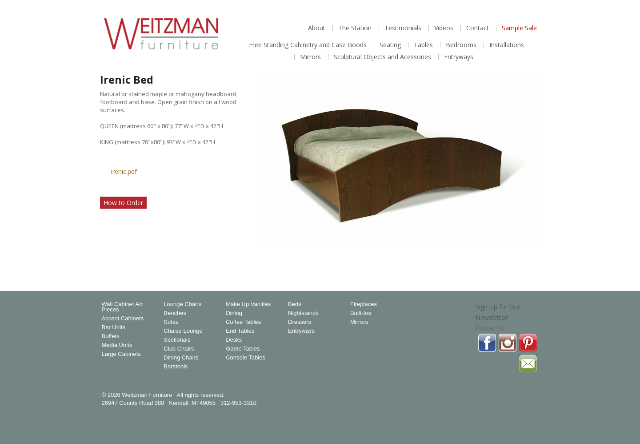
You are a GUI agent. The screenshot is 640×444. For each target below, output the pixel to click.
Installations (506, 45)
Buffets (111, 336)
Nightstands (303, 313)
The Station (355, 28)
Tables (423, 45)
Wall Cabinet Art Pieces (122, 307)
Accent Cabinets (123, 318)
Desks (234, 340)
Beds (294, 304)
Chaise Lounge (183, 331)
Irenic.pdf (124, 171)
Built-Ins (360, 313)
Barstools (176, 366)
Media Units (117, 345)
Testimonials (402, 28)
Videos (443, 28)
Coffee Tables (243, 322)
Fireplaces (363, 304)
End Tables (240, 331)
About (316, 28)
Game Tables (243, 348)
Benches (175, 313)
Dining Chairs (181, 357)
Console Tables (245, 357)
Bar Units (113, 327)
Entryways (458, 57)
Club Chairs (179, 348)
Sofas (171, 322)
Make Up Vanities (248, 304)
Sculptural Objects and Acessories (382, 57)
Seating (390, 45)
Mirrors (310, 57)
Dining (234, 313)
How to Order (123, 202)
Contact (477, 28)
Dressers (299, 322)
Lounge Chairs (182, 304)
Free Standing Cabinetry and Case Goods (308, 45)
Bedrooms (461, 45)
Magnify (528, 257)
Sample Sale (519, 28)
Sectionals (177, 340)
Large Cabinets (121, 354)
